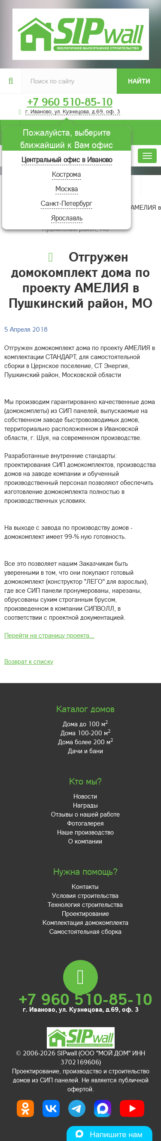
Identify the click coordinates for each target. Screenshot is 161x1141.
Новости (85, 796)
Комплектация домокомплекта (85, 922)
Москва (66, 188)
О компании (85, 841)
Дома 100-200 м (85, 733)
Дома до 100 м (85, 724)
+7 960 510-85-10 (69, 102)
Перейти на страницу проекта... (49, 635)
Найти (139, 81)
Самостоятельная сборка (85, 931)
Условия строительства (85, 895)
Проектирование (85, 913)
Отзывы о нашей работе (85, 814)
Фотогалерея (85, 823)
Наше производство (85, 832)
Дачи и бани (85, 751)
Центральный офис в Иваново (66, 159)
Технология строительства (85, 904)
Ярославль (66, 218)
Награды (85, 805)
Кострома (66, 174)
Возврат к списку (28, 661)
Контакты (85, 886)
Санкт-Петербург (66, 203)
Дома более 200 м (85, 742)
